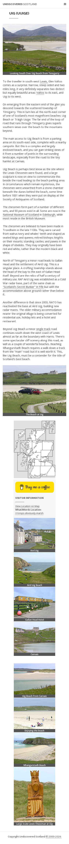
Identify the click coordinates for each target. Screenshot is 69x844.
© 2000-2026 (53, 836)
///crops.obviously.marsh (29, 513)
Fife (41, 287)
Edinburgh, (49, 214)
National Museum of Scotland (21, 214)
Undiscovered (20, 4)
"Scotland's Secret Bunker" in (21, 287)
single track (43, 329)
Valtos (40, 92)
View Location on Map (27, 506)
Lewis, (44, 81)
